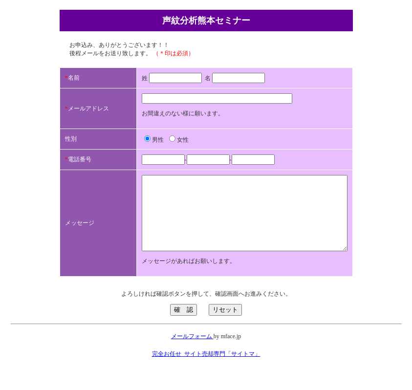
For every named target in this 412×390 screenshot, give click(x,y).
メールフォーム (192, 350)
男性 (133, 139)
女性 (158, 139)
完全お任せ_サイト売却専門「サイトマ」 (206, 368)
